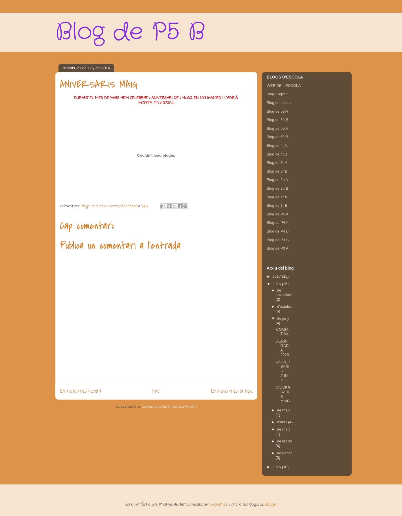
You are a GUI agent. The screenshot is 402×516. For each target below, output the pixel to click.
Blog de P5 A (278, 214)
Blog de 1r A (277, 197)
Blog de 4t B (277, 154)
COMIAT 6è (282, 331)
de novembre (284, 292)
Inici (156, 391)
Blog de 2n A (277, 180)
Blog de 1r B (277, 205)
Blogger (271, 504)
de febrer (284, 441)
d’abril (282, 422)
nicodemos (218, 504)
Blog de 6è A (277, 111)
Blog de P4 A (278, 222)
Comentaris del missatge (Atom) (169, 406)
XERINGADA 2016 (282, 348)
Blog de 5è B (277, 137)
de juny (283, 318)
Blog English (277, 94)
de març (284, 429)
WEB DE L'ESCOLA (284, 85)
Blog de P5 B (130, 32)
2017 (277, 276)
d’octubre (284, 306)
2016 (277, 284)
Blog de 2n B (277, 188)
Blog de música (280, 102)
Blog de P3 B (278, 240)
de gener (284, 453)
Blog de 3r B (277, 171)
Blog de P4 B (278, 231)
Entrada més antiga (232, 391)
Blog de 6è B (277, 120)
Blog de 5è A (277, 128)
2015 (277, 467)
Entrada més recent (81, 391)
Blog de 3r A (277, 162)
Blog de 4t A (277, 145)
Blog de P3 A (278, 248)
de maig (283, 410)
